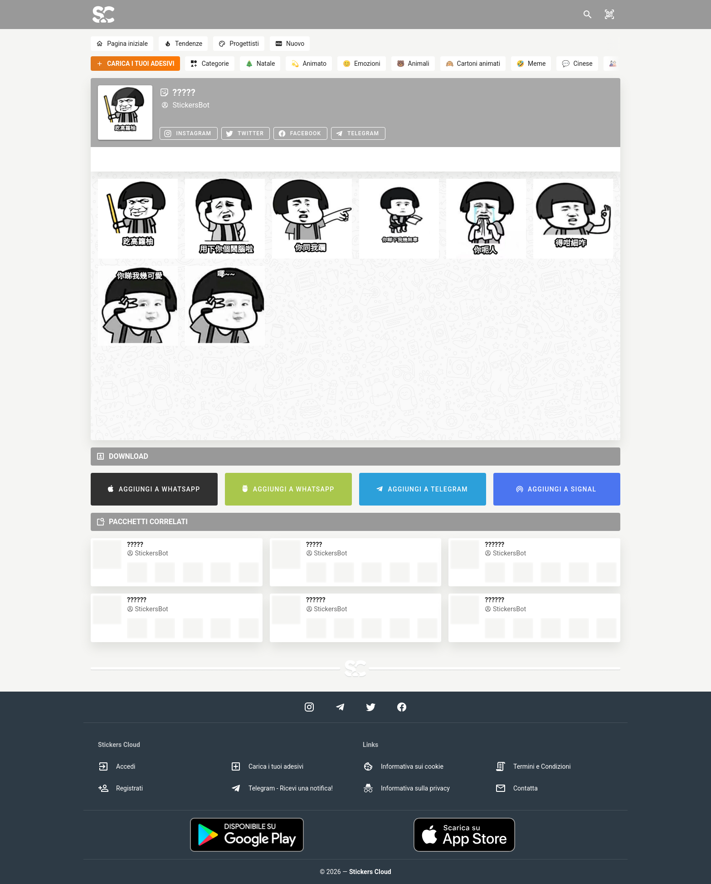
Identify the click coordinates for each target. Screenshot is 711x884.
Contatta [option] (516, 788)
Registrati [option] (120, 788)
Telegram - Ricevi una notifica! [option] (281, 788)
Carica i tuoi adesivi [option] (266, 766)
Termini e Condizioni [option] (533, 766)
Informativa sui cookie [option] (403, 766)
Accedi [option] (117, 766)
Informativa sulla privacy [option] (406, 788)
